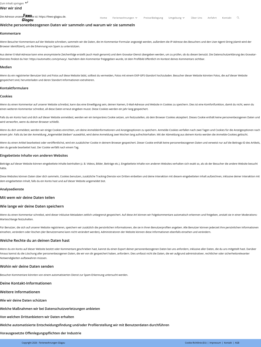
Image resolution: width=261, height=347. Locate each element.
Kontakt (228, 342)
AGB (237, 342)
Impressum (215, 342)
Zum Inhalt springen (14, 3)
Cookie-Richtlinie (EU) (196, 342)
